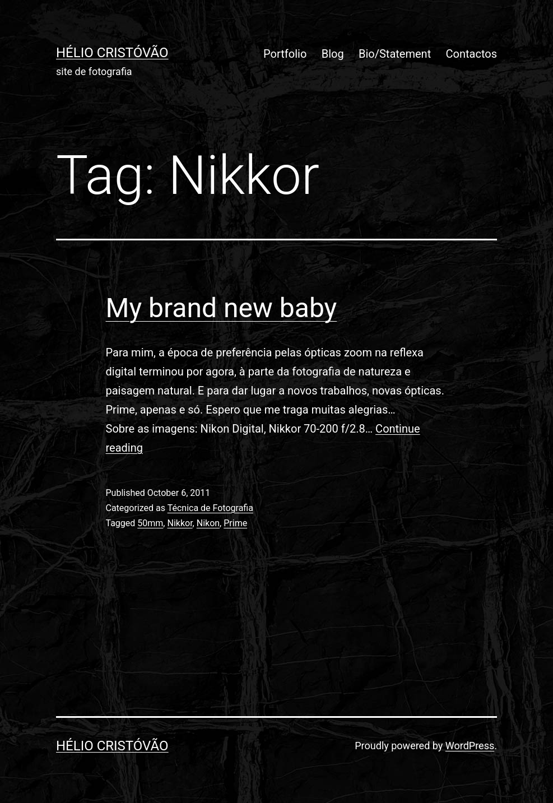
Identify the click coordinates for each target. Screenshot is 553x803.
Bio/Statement (395, 54)
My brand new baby (221, 308)
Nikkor (179, 523)
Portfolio (284, 54)
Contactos (471, 54)
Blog (333, 54)
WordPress (469, 745)
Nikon (208, 523)
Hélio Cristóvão (112, 53)
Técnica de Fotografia (210, 508)
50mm (150, 523)
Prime (235, 523)
